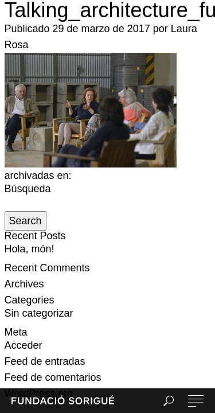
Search (25, 221)
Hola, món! (29, 249)
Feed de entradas (45, 361)
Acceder (23, 345)
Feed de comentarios (53, 377)
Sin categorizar (39, 313)
